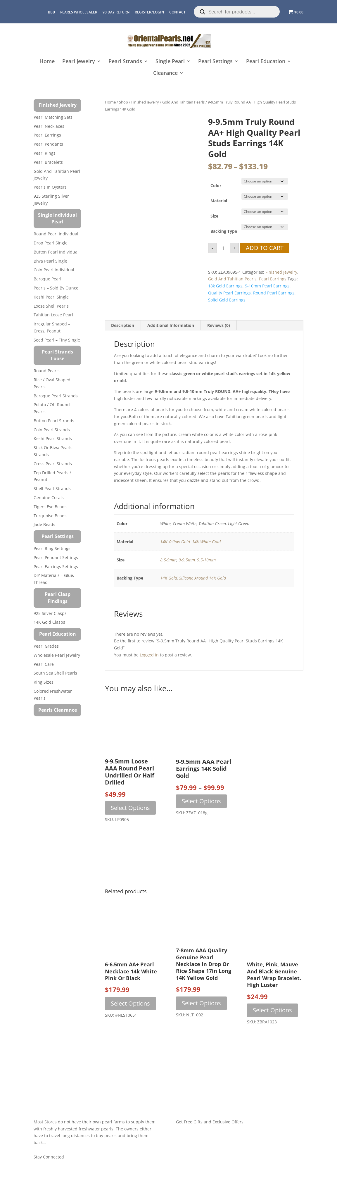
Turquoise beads (50, 515)
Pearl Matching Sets (53, 117)
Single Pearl (170, 61)
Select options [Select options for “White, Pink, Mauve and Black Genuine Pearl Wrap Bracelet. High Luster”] (272, 1010)
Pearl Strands (125, 61)
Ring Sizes (43, 682)
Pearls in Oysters (50, 187)
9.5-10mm (206, 560)
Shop (123, 102)
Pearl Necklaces (49, 126)
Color (215, 185)
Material (218, 201)
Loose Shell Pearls (51, 306)
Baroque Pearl (47, 279)
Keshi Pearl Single (51, 297)
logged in (149, 655)
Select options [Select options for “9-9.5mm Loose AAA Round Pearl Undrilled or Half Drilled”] (130, 808)
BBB (51, 12)
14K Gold (168, 578)
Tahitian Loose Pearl (53, 315)
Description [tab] (122, 325)
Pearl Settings (215, 61)
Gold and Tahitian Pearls (183, 102)
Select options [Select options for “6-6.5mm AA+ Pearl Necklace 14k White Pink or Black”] (130, 1003)
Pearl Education (265, 61)
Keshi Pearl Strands (53, 438)
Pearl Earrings (272, 279)
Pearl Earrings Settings (56, 566)
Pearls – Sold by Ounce (56, 288)
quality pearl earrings (229, 293)
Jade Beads (44, 524)
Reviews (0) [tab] (218, 325)
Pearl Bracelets (48, 162)
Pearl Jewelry (78, 61)
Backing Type (223, 231)
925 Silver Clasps (50, 613)
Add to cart (265, 248)
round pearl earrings (274, 293)
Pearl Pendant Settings (56, 557)
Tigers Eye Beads (50, 506)
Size (214, 216)
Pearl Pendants (48, 144)
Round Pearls (47, 370)
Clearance (165, 73)
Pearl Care (44, 664)
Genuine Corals (49, 497)
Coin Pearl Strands (52, 429)
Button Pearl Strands (54, 420)
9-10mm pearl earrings (267, 286)
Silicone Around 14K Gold (202, 578)
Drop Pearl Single (51, 243)
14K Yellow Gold (175, 541)
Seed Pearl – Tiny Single (57, 340)
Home (47, 61)
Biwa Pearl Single (50, 261)
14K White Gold (206, 541)
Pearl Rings (45, 153)
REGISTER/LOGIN (149, 12)
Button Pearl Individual (56, 252)
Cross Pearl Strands (53, 463)
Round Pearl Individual (56, 234)
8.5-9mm (168, 560)
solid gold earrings (227, 300)
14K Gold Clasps (49, 622)
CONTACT (177, 12)
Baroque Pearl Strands (56, 396)
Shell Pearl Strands (52, 488)
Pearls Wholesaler (78, 12)
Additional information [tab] (170, 325)
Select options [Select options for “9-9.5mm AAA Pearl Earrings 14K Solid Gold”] (201, 801)
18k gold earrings (225, 286)
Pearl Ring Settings (52, 548)
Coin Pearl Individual (54, 270)
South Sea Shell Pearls (55, 673)
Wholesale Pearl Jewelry (57, 655)
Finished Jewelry (145, 102)
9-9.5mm (187, 560)
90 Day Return (116, 12)
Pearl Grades (46, 646)
